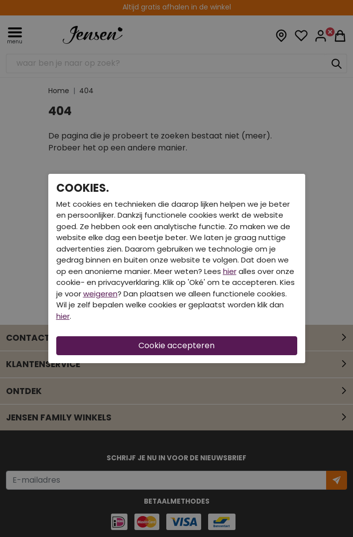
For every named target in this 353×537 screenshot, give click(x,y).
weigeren (100, 293)
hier (229, 271)
